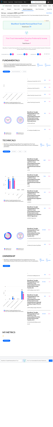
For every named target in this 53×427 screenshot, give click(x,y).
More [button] (25, 2)
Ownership (36, 54)
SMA (25, 151)
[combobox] (1, 360)
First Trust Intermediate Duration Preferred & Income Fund (26, 39)
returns (14, 151)
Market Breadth (24, 5)
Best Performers (40, 9)
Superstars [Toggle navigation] (10, 2)
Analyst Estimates (33, 5)
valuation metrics (16, 71)
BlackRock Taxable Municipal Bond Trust (26, 24)
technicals (22, 54)
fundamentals (7, 54)
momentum (6, 151)
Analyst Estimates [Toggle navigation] (18, 2)
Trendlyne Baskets (8, 5)
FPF (48, 65)
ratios (24, 71)
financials (6, 71)
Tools (49, 5)
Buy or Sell (17, 9)
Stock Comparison (27, 9)
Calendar (45, 5)
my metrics (47, 54)
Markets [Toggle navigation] (5, 2)
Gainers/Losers (16, 5)
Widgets (9, 9)
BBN (40, 65)
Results (39, 5)
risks (20, 151)
